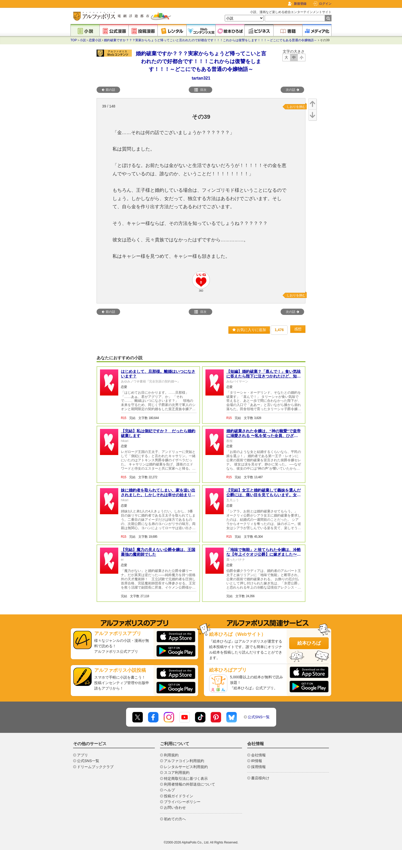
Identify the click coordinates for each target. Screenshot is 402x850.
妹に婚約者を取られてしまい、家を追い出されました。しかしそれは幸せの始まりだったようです (158, 495)
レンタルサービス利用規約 (186, 767)
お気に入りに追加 (249, 330)
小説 (83, 40)
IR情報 (256, 761)
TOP (73, 40)
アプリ (82, 755)
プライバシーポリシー (182, 802)
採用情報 (258, 767)
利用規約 (171, 755)
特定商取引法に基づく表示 (186, 778)
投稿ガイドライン (178, 796)
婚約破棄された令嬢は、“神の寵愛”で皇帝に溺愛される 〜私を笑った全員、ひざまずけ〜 (263, 435)
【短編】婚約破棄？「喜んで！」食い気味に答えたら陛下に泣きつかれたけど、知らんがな (263, 376)
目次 (200, 90)
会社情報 (258, 755)
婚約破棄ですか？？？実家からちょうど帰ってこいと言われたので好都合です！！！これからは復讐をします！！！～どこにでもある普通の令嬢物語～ (210, 40)
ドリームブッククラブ (95, 767)
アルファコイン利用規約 (184, 761)
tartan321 (201, 78)
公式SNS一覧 (259, 717)
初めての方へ (175, 819)
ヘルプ (169, 790)
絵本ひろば (309, 643)
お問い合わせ (175, 807)
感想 (298, 329)
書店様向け (260, 778)
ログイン (325, 3)
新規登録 (300, 3)
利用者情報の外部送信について (189, 784)
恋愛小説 (95, 40)
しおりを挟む (296, 107)
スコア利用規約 (177, 772)
